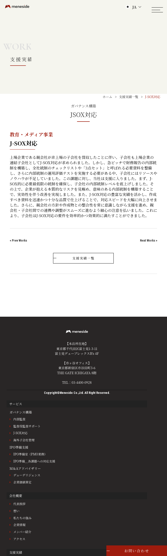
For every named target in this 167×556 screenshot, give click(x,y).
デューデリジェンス (26, 475)
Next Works (147, 240)
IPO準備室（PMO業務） (30, 454)
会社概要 (15, 495)
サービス (15, 403)
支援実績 (15, 552)
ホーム (107, 96)
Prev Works (19, 240)
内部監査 (19, 419)
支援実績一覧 (128, 96)
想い (16, 511)
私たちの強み (22, 518)
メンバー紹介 (22, 532)
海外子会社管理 (24, 440)
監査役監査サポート (27, 426)
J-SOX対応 (20, 433)
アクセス (19, 539)
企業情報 (19, 524)
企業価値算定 (22, 482)
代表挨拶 (19, 504)
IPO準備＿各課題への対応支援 (34, 461)
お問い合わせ (136, 550)
